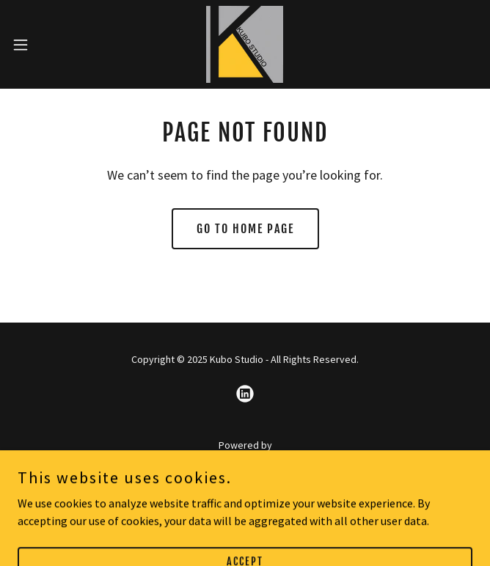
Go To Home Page (245, 228)
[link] (244, 44)
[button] (42, 44)
